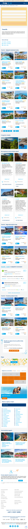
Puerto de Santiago (6, 418)
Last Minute (7, 5)
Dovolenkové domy (4, 498)
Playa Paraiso (18, 415)
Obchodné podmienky (18, 492)
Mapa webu (16, 503)
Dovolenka (3, 5)
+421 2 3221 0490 (14, 512)
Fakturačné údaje (17, 494)
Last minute (3, 492)
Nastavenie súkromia (18, 502)
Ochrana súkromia (17, 500)
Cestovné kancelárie (4, 489)
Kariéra (2, 503)
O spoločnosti (3, 506)
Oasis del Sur (18, 411)
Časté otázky (16, 489)
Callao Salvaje (18, 408)
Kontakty (2, 508)
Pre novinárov (3, 500)
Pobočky (2, 505)
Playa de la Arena (6, 415)
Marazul (17, 423)
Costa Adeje (5, 408)
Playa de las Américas (7, 410)
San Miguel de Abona (19, 414)
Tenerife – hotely (5, 266)
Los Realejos (18, 418)
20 (14, 130)
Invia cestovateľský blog (18, 497)
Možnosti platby (17, 495)
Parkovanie (3, 495)
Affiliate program (3, 502)
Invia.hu (9, 523)
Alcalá (17, 410)
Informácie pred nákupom (18, 491)
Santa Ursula (18, 412)
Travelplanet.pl (13, 523)
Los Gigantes (18, 419)
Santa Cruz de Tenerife (7, 411)
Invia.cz (6, 523)
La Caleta (4, 414)
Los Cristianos (5, 422)
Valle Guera (5, 426)
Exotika (2, 494)
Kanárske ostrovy (12, 5)
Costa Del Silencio (19, 422)
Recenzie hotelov (4, 497)
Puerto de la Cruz (6, 412)
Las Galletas (5, 419)
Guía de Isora (5, 423)
